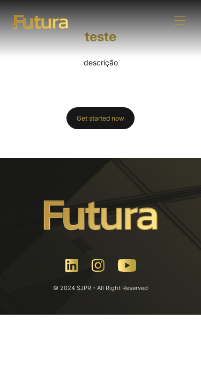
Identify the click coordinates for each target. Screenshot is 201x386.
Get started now (100, 118)
